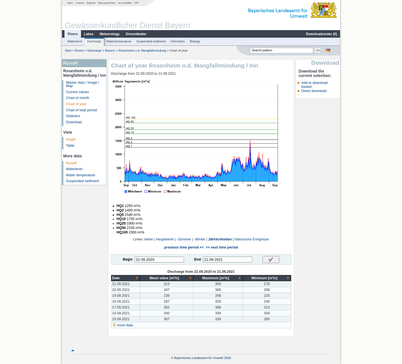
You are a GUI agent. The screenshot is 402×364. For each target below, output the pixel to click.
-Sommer (184, 239)
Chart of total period (81, 110)
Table (70, 146)
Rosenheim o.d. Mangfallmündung (142, 50)
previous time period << (184, 247)
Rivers (73, 34)
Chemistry (178, 41)
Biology (195, 41)
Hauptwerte (165, 239)
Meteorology (109, 34)
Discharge (94, 41)
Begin (128, 259)
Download (74, 122)
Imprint (91, 2)
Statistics (73, 116)
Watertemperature (118, 41)
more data (125, 325)
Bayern (110, 50)
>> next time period (222, 247)
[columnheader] (125, 278)
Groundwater (136, 34)
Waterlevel (75, 41)
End (197, 259)
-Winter (199, 239)
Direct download (313, 91)
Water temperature (80, 175)
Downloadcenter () (321, 34)
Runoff (71, 163)
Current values (77, 92)
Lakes (89, 34)
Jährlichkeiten (220, 239)
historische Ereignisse (252, 239)
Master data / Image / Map (82, 84)
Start (70, 2)
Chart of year (76, 104)
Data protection (106, 2)
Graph (71, 139)
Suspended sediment (151, 41)
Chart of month (77, 98)
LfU (137, 2)
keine (149, 239)
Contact (79, 2)
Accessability (125, 2)
